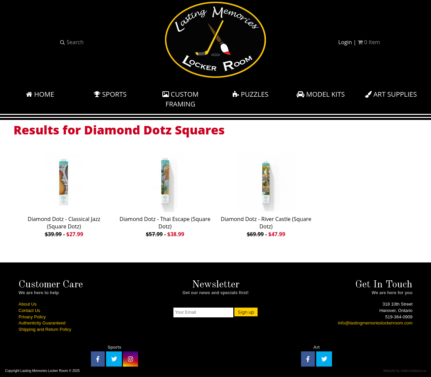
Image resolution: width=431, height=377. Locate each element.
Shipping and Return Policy (45, 329)
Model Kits (321, 94)
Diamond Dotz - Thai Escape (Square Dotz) (165, 194)
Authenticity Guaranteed (42, 322)
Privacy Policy (32, 316)
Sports (110, 94)
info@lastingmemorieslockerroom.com (375, 322)
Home (40, 94)
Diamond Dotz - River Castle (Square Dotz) (266, 194)
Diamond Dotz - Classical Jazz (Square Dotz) (64, 194)
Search (72, 42)
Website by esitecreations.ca (404, 371)
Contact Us (29, 310)
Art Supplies (391, 94)
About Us (27, 304)
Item (369, 42)
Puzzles (250, 94)
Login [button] (345, 42)
